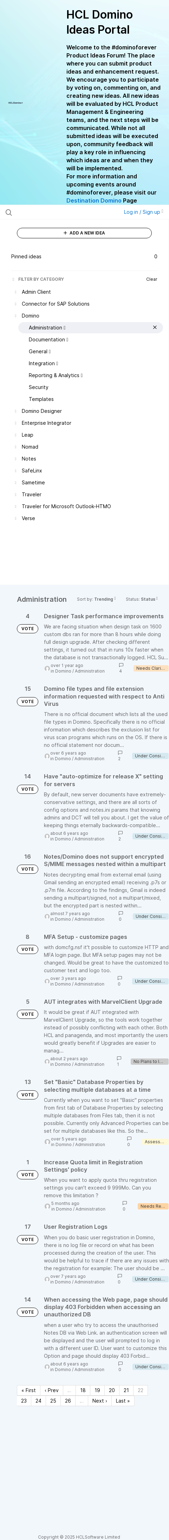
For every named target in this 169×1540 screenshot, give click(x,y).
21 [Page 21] (126, 1390)
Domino (63, 671)
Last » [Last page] (123, 1401)
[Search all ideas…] (51, 212)
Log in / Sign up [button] (143, 212)
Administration (90, 671)
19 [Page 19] (97, 1390)
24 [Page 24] (38, 1401)
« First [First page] (28, 1390)
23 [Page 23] (24, 1401)
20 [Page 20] (112, 1390)
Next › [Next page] (99, 1401)
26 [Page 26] (68, 1401)
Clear (151, 279)
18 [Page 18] (83, 1390)
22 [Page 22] (140, 1390)
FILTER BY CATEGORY (37, 279)
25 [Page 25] (53, 1401)
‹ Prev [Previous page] (52, 1390)
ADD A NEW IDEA (84, 233)
